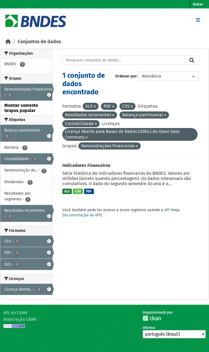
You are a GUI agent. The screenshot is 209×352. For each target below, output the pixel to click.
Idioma (149, 327)
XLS (67, 191)
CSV (78, 191)
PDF (89, 191)
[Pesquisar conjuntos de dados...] (123, 60)
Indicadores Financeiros (86, 165)
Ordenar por (126, 76)
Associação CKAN (19, 319)
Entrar (198, 4)
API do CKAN (15, 312)
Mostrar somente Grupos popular (21, 108)
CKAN (152, 318)
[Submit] (192, 60)
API (167, 210)
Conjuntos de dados (39, 42)
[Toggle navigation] (198, 20)
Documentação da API (81, 215)
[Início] (8, 42)
